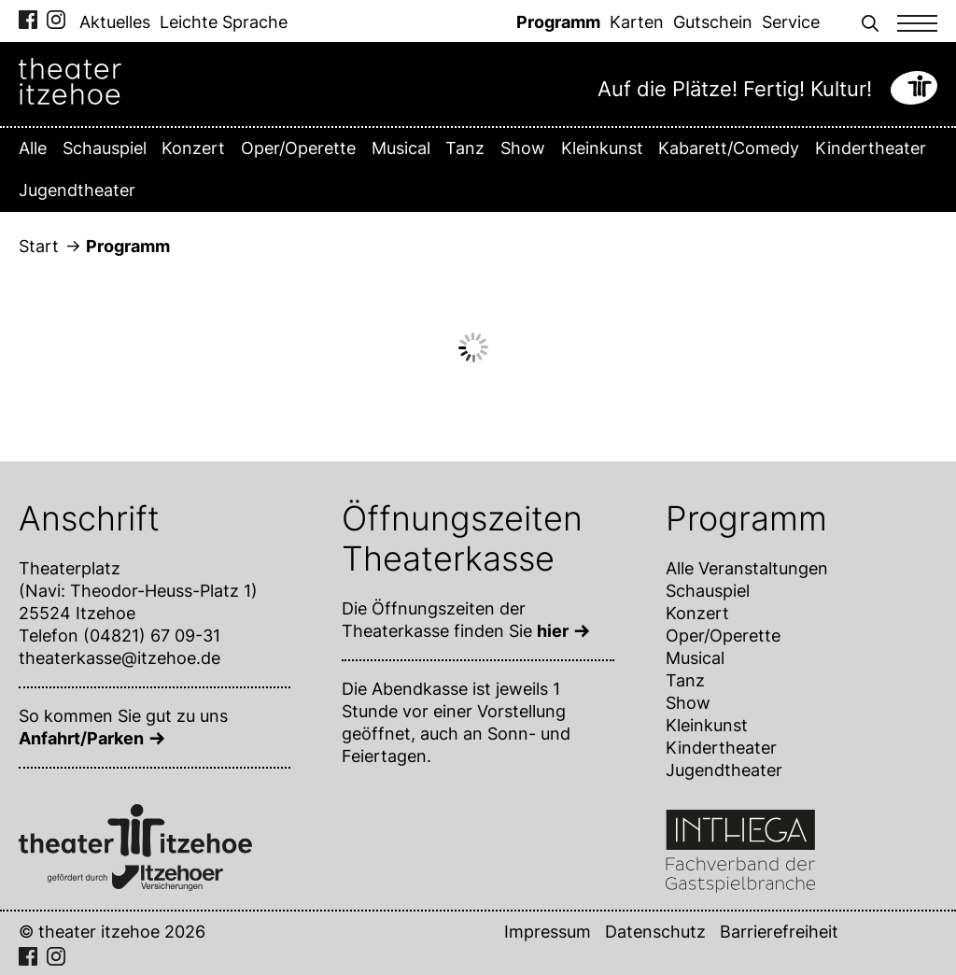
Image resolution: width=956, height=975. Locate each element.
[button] (870, 21)
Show (522, 148)
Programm (558, 22)
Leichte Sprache (224, 22)
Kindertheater (870, 148)
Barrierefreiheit (779, 931)
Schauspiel (105, 148)
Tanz (465, 148)
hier (553, 631)
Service (791, 22)
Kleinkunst (602, 148)
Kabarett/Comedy (728, 148)
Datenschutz (655, 931)
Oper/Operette (298, 148)
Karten (637, 22)
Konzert (193, 148)
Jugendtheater (77, 190)
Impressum (547, 931)
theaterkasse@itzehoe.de (119, 658)
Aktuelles (114, 22)
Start (39, 246)
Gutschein (712, 22)
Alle (33, 148)
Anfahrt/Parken (81, 738)
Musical (401, 148)
